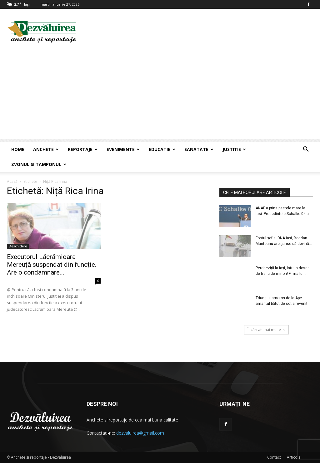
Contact (274, 457)
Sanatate (198, 149)
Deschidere (18, 246)
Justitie (234, 149)
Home (17, 149)
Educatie (162, 149)
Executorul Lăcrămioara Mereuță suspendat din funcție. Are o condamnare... (52, 264)
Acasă (12, 181)
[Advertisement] (160, 95)
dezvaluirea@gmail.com (140, 433)
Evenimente (123, 149)
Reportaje (83, 149)
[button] (305, 150)
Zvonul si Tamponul (38, 164)
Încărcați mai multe (266, 329)
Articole (294, 457)
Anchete (46, 149)
